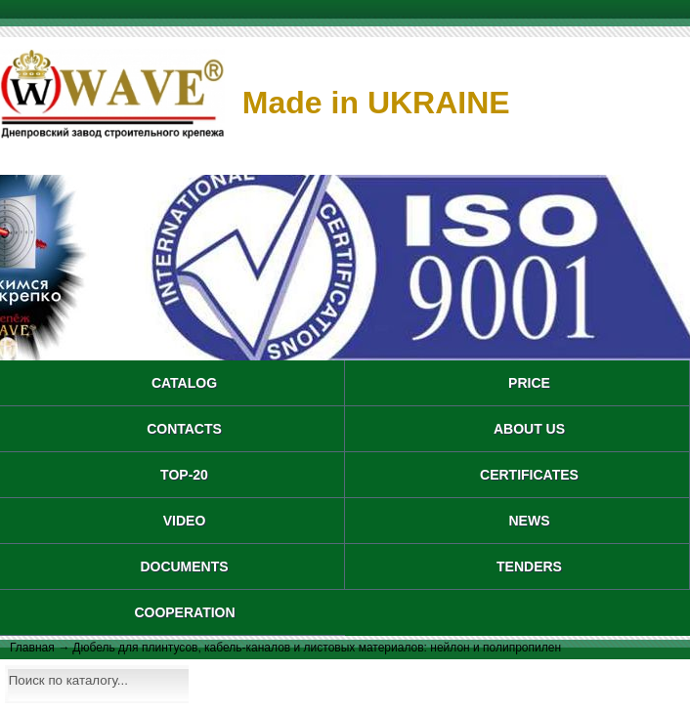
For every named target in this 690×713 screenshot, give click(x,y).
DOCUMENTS (184, 566)
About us (529, 429)
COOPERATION (184, 612)
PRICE (529, 383)
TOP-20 (184, 474)
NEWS (529, 520)
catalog (184, 383)
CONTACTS (184, 429)
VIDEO (184, 520)
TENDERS (529, 566)
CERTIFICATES (529, 474)
